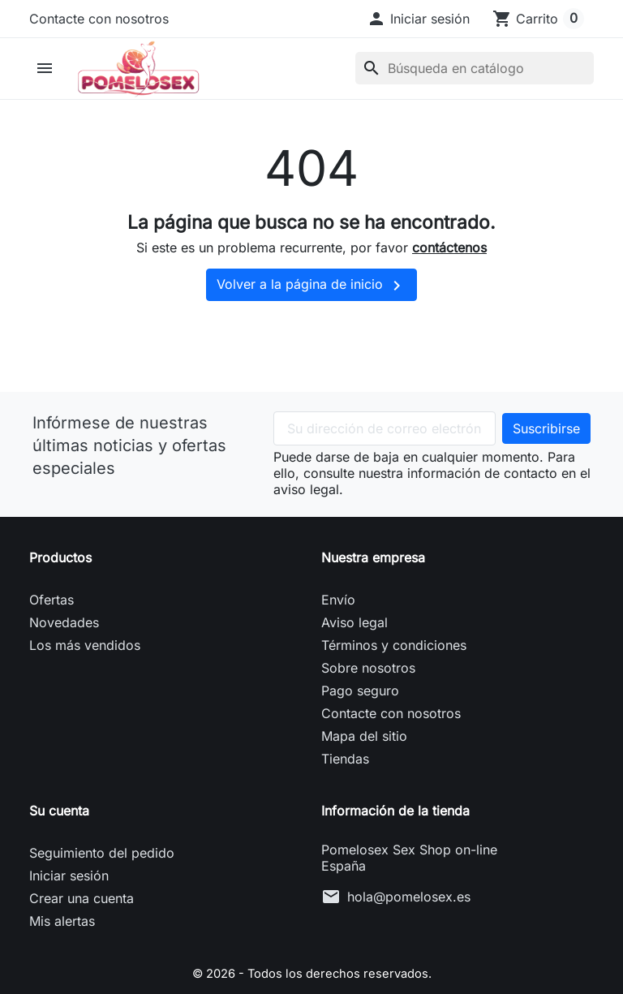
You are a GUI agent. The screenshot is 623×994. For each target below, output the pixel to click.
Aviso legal (354, 656)
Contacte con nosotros (99, 19)
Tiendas (345, 792)
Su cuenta (59, 844)
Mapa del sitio (364, 769)
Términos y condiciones (393, 678)
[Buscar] (474, 85)
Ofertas (51, 633)
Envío (338, 633)
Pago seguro (360, 724)
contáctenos (449, 281)
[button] (418, 18)
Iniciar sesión (69, 909)
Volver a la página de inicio (311, 319)
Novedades (64, 656)
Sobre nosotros (368, 701)
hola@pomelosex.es (408, 930)
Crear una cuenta (81, 931)
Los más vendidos (84, 678)
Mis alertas (62, 954)
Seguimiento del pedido (101, 886)
